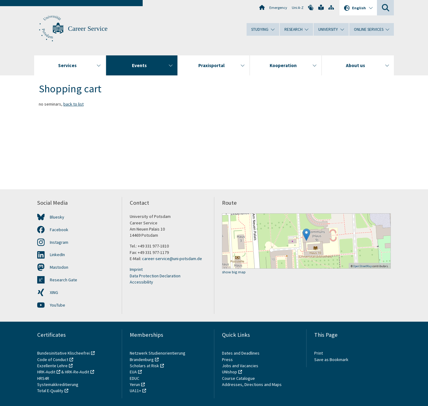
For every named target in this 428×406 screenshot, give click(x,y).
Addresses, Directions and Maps (252, 384)
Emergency (278, 7)
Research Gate (63, 280)
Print (318, 353)
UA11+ (135, 390)
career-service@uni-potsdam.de (172, 258)
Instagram (59, 242)
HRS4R (43, 378)
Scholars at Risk (144, 365)
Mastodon (59, 267)
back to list (73, 104)
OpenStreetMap (362, 266)
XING (54, 292)
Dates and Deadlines (241, 353)
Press (227, 359)
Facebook (59, 229)
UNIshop (229, 372)
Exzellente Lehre (52, 365)
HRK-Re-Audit (77, 372)
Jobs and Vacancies (240, 365)
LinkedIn (57, 254)
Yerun (135, 384)
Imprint (136, 269)
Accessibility (141, 282)
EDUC (134, 378)
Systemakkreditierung (57, 384)
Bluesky (57, 217)
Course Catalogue (238, 378)
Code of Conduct (52, 359)
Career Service (88, 28)
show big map (234, 272)
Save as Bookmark (331, 359)
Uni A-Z (297, 7)
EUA (133, 372)
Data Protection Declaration (155, 276)
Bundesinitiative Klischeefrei (63, 353)
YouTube (57, 305)
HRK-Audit (46, 372)
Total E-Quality (50, 390)
